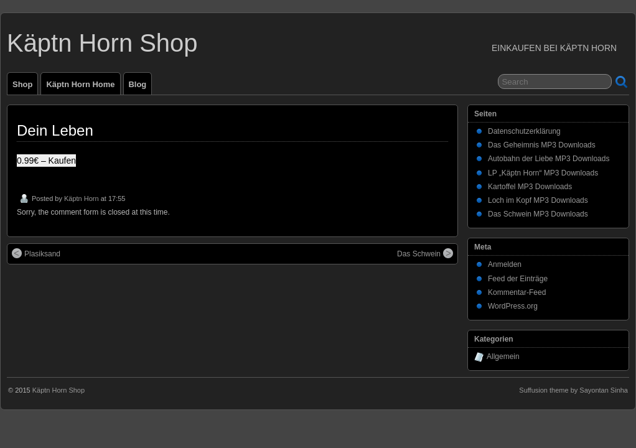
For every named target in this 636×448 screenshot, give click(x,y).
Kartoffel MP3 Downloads (530, 186)
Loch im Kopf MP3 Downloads (538, 200)
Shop (22, 84)
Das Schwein (425, 253)
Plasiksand (36, 253)
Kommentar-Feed (517, 292)
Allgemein (503, 356)
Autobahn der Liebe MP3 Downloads (548, 158)
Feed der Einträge (518, 278)
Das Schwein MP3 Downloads (538, 214)
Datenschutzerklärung (524, 131)
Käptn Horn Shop (102, 43)
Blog (138, 84)
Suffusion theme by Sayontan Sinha (573, 390)
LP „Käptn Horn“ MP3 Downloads (543, 173)
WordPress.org (513, 306)
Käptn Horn (81, 198)
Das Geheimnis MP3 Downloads (542, 145)
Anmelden (504, 264)
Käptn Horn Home (80, 84)
